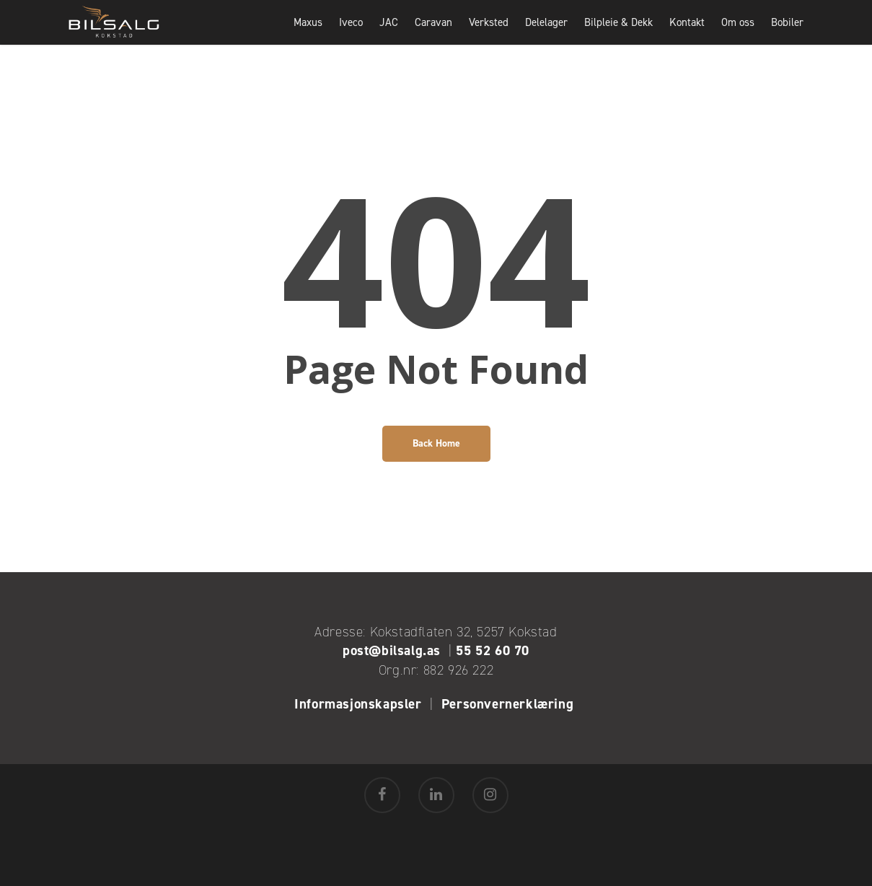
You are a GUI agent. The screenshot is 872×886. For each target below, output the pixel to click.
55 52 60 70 (492, 650)
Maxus (308, 32)
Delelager (546, 32)
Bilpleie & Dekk (618, 32)
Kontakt (687, 32)
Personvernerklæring (509, 704)
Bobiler (787, 32)
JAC (388, 32)
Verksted (488, 32)
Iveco (351, 32)
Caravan (433, 32)
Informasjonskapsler (357, 704)
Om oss (737, 32)
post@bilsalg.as (392, 650)
